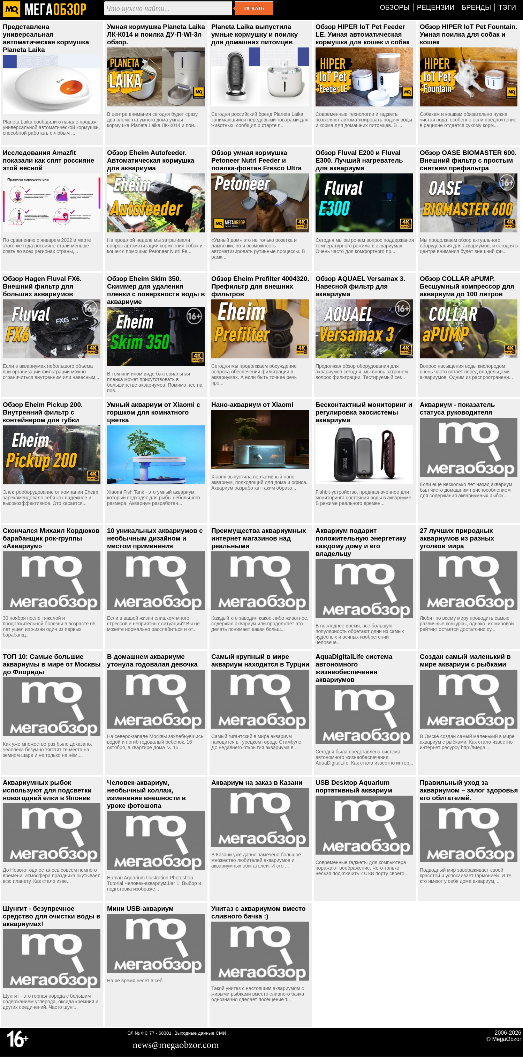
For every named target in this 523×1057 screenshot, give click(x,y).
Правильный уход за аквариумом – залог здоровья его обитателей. (469, 790)
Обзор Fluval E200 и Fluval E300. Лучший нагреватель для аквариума (359, 160)
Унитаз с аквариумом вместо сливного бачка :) (258, 912)
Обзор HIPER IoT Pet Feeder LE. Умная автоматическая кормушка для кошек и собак (363, 34)
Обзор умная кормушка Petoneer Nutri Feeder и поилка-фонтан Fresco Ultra (256, 160)
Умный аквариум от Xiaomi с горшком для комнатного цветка (153, 412)
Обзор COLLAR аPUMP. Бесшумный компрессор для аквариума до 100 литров (467, 286)
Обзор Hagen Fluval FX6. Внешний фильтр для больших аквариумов (42, 286)
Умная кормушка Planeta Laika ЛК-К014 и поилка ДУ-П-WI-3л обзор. (156, 34)
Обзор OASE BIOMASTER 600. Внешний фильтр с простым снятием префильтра (468, 160)
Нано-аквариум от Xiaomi (252, 404)
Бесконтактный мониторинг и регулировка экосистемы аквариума (364, 412)
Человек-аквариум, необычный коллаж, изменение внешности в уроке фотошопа (146, 794)
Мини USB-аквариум (140, 908)
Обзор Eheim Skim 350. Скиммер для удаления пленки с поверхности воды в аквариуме (156, 290)
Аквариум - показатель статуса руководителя (457, 408)
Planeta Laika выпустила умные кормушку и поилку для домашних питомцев (254, 34)
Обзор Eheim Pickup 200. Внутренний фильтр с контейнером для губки (43, 412)
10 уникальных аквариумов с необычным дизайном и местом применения (155, 538)
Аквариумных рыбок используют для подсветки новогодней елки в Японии (47, 790)
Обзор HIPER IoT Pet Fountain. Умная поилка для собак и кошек (468, 34)
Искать (254, 8)
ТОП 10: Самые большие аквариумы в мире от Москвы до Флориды (52, 664)
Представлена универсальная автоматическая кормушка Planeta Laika (46, 38)
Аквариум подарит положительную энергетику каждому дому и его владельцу (361, 542)
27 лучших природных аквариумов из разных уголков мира (457, 538)
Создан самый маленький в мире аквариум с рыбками (465, 660)
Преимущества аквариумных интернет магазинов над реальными (258, 538)
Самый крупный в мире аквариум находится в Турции (260, 660)
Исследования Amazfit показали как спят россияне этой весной (48, 160)
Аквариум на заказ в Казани (256, 782)
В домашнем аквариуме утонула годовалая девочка (152, 660)
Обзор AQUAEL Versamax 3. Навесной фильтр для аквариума (360, 286)
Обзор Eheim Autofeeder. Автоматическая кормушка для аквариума (150, 160)
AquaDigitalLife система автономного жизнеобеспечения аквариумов (354, 668)
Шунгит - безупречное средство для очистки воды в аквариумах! (51, 916)
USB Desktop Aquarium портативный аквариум (354, 786)
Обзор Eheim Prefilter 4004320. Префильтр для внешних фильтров (260, 286)
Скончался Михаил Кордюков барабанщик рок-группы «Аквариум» (51, 538)
